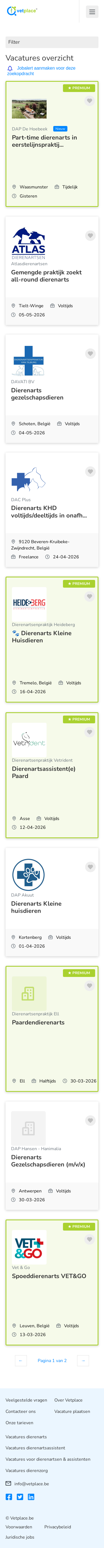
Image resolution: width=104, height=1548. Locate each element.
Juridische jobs (20, 1537)
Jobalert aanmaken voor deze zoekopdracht (41, 71)
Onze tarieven (19, 1423)
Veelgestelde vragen (26, 1400)
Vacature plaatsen (72, 1411)
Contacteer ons (21, 1411)
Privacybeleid (57, 1527)
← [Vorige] (21, 1361)
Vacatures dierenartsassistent (35, 1448)
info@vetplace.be (27, 1484)
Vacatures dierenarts (26, 1437)
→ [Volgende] (83, 1361)
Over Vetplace (68, 1400)
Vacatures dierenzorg (27, 1471)
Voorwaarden (19, 1527)
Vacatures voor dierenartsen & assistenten (48, 1459)
